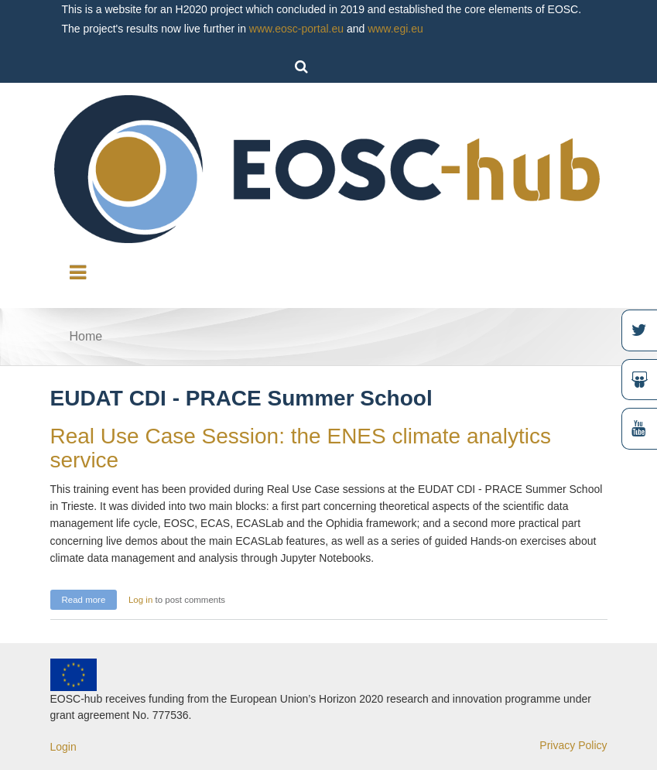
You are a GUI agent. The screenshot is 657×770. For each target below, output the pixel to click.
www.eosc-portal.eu (296, 28)
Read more (90, 597)
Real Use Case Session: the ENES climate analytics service (300, 448)
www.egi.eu (395, 28)
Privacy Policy (573, 745)
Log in (140, 599)
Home (86, 336)
